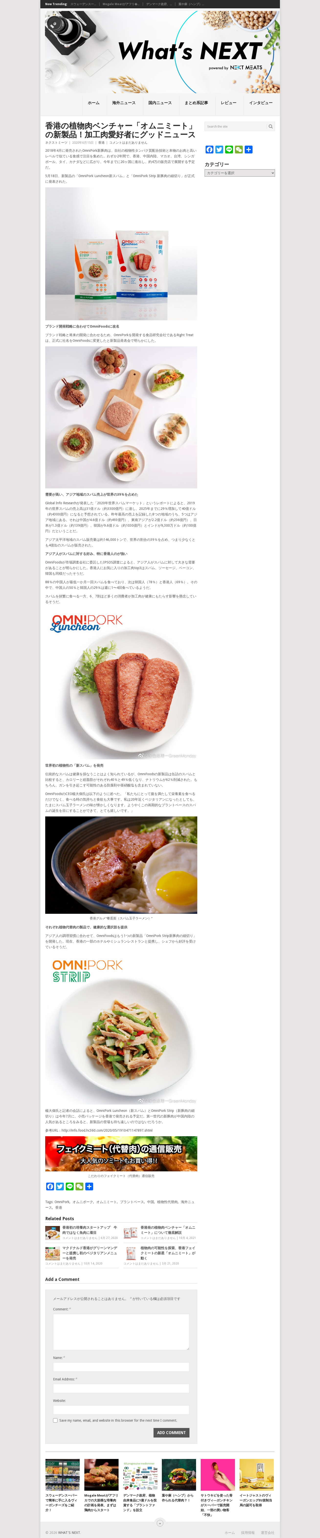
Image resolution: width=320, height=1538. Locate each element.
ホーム (93, 103)
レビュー (228, 103)
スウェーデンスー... (83, 4)
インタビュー (261, 103)
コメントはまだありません (128, 142)
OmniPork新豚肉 (95, 150)
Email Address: (65, 1379)
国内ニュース (160, 103)
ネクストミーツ (56, 142)
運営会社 (268, 1533)
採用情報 (248, 1533)
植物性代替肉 (167, 1202)
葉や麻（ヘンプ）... (191, 4)
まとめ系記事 (196, 103)
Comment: (62, 1309)
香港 (101, 142)
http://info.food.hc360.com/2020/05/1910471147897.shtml (107, 1130)
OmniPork (62, 1202)
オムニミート (106, 1202)
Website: (59, 1401)
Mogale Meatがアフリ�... (121, 4)
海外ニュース (124, 103)
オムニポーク (83, 1202)
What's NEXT (69, 1533)
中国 (150, 1202)
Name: (59, 1357)
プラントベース (132, 1202)
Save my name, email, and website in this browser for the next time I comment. (118, 1420)
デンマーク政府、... (159, 4)
